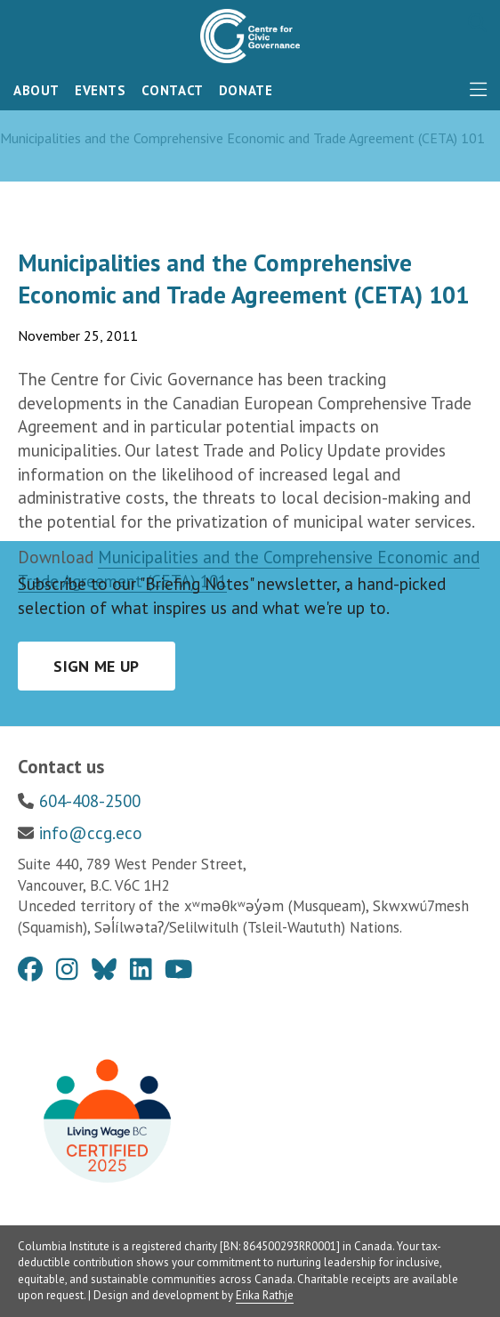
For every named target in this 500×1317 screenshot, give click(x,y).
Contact (172, 90)
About (36, 90)
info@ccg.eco (90, 833)
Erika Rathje (265, 1295)
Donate (246, 90)
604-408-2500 (90, 801)
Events (100, 90)
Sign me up (96, 666)
